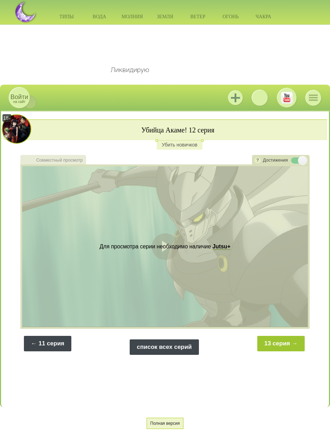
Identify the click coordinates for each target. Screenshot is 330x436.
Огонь (230, 16)
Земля (165, 16)
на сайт (19, 98)
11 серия (51, 343)
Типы (66, 16)
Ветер (197, 16)
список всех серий (164, 347)
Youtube (287, 98)
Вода (99, 16)
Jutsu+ (235, 97)
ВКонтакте (260, 98)
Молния (132, 16)
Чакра (263, 16)
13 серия (277, 343)
